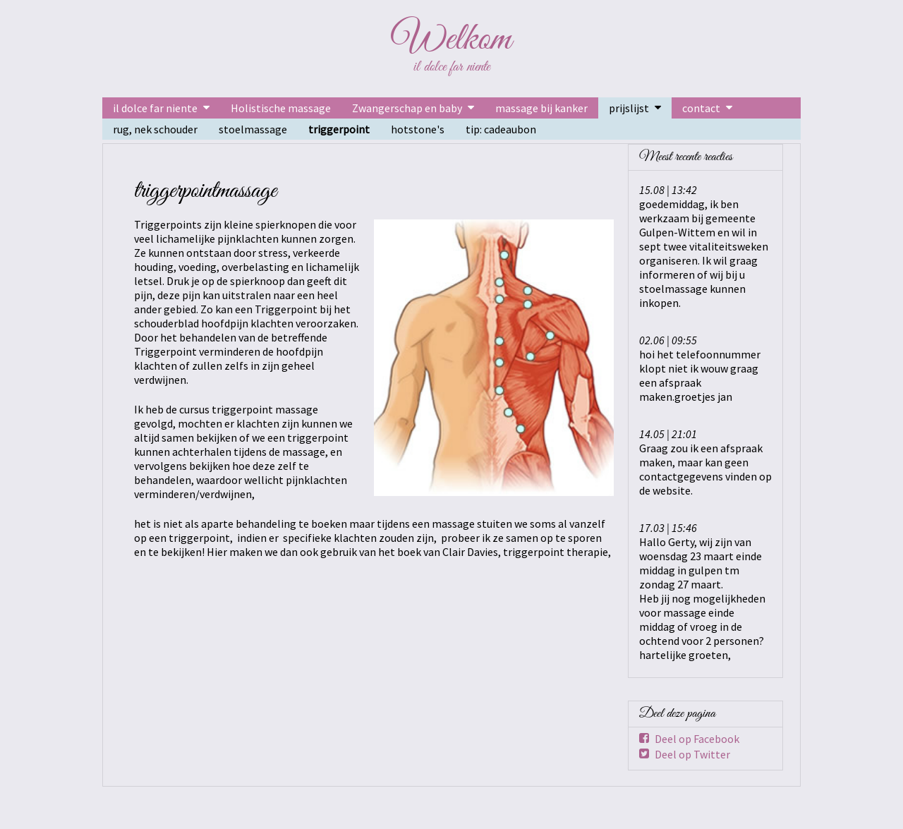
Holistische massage (281, 108)
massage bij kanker (541, 108)
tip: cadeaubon (501, 129)
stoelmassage (253, 129)
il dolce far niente (155, 108)
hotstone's (417, 129)
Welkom (451, 39)
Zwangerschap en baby (407, 108)
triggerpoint (339, 129)
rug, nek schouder (155, 129)
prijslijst (629, 108)
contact (701, 108)
